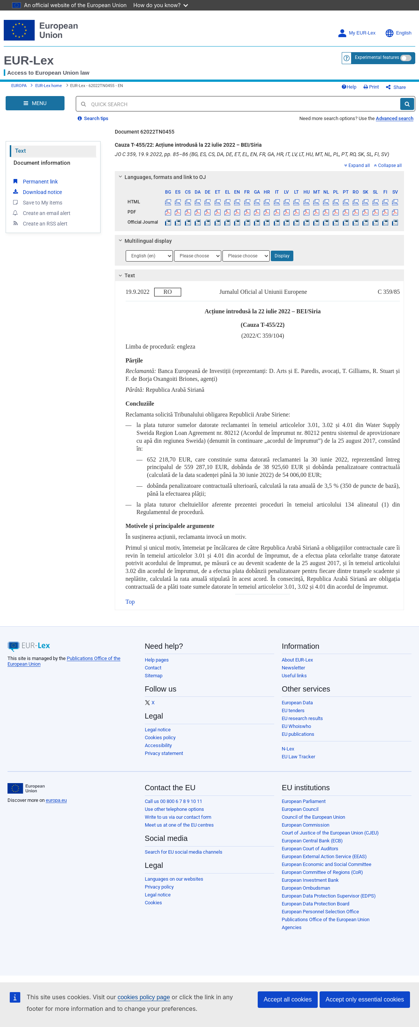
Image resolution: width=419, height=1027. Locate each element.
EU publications (298, 734)
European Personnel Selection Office (320, 911)
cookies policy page (143, 997)
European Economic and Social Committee (326, 864)
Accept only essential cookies (365, 999)
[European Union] (26, 788)
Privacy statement (164, 753)
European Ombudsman (306, 888)
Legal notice (158, 729)
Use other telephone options (174, 809)
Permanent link (35, 181)
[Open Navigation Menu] (35, 103)
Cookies (153, 902)
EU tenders (293, 710)
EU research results (302, 718)
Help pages (157, 660)
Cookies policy (160, 737)
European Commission (305, 825)
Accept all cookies (288, 999)
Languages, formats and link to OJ (161, 177)
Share (396, 87)
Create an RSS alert (40, 223)
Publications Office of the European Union (325, 919)
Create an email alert (41, 213)
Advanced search (394, 118)
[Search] (407, 104)
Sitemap (153, 675)
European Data (297, 702)
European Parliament (304, 801)
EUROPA (19, 85)
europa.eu (56, 800)
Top (130, 601)
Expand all (357, 165)
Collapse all (388, 165)
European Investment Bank (310, 880)
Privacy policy (159, 887)
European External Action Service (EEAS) (324, 856)
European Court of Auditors (310, 848)
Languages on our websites (174, 879)
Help (348, 87)
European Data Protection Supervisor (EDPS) (329, 896)
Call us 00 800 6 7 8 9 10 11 (173, 801)
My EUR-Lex (356, 33)
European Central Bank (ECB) (312, 841)
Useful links (294, 675)
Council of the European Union (313, 817)
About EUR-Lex (297, 660)
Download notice (37, 191)
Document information (42, 162)
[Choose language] (149, 256)
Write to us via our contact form (178, 817)
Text (20, 150)
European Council (300, 809)
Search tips (93, 118)
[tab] (259, 177)
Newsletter (293, 668)
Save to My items (37, 202)
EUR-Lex (29, 60)
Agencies (292, 927)
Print (371, 87)
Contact (153, 668)
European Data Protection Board (315, 904)
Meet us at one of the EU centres (179, 825)
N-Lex (288, 749)
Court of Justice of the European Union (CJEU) (330, 833)
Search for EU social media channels (183, 852)
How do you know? (161, 5)
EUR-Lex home (48, 85)
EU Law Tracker (298, 756)
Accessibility (158, 745)
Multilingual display (144, 241)
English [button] (398, 33)
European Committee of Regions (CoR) (322, 872)
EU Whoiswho (296, 726)
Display (282, 256)
